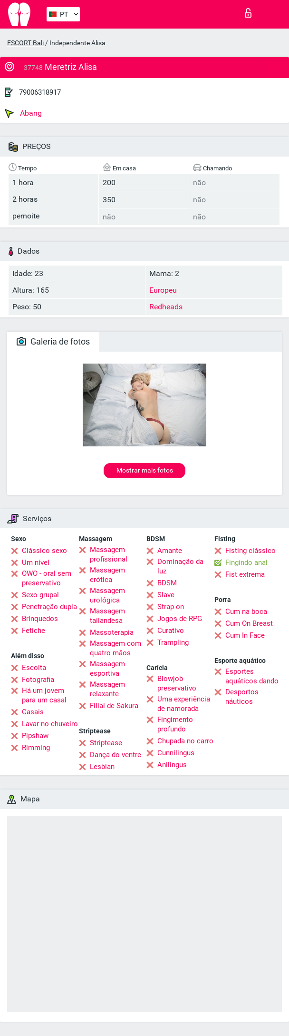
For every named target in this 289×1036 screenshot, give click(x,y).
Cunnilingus (175, 753)
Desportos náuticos (242, 697)
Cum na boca (246, 611)
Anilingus (172, 764)
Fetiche (33, 630)
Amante (169, 550)
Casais (33, 712)
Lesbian (102, 766)
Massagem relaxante (107, 689)
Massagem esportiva (107, 669)
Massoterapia (112, 632)
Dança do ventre (115, 754)
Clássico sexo (44, 550)
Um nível (35, 562)
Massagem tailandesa (107, 616)
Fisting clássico (250, 550)
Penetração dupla (49, 606)
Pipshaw (35, 735)
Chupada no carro (185, 741)
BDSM (167, 583)
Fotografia (38, 679)
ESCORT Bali (25, 43)
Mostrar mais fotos (144, 470)
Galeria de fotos (53, 341)
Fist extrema (245, 574)
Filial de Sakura (114, 705)
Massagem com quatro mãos (115, 648)
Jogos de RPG (179, 618)
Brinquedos (40, 618)
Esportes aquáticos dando (252, 676)
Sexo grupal (40, 595)
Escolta (34, 667)
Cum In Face (245, 635)
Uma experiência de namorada (183, 704)
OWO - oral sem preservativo (46, 578)
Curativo (170, 630)
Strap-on (170, 606)
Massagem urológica (107, 595)
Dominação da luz (180, 566)
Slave (165, 595)
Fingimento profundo (175, 724)
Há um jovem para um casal (44, 695)
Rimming (36, 747)
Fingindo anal (246, 562)
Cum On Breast (249, 623)
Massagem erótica (107, 575)
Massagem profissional (108, 554)
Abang (23, 113)
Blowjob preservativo (176, 683)
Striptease (106, 743)
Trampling (173, 642)
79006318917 (40, 92)
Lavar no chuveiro (50, 724)
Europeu (163, 290)
